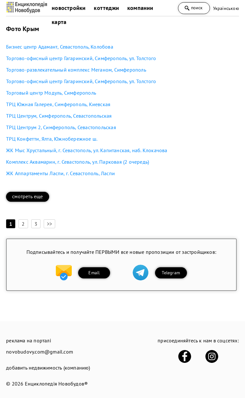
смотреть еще (27, 196)
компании (140, 8)
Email (94, 273)
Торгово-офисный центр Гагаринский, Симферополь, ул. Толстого (81, 58)
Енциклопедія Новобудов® (56, 383)
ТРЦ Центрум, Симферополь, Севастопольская (59, 116)
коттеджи (106, 8)
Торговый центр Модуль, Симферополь (51, 93)
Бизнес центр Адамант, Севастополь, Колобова (59, 46)
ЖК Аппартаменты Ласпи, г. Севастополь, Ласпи (60, 173)
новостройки (68, 8)
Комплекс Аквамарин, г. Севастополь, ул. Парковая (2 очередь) (77, 162)
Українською (226, 8)
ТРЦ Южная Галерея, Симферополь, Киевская (58, 104)
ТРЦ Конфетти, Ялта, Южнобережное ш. (51, 139)
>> (49, 224)
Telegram (171, 273)
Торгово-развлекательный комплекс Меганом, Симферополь (76, 69)
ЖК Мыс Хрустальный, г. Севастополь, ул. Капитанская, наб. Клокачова (86, 150)
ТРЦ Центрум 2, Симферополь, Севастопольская (61, 127)
